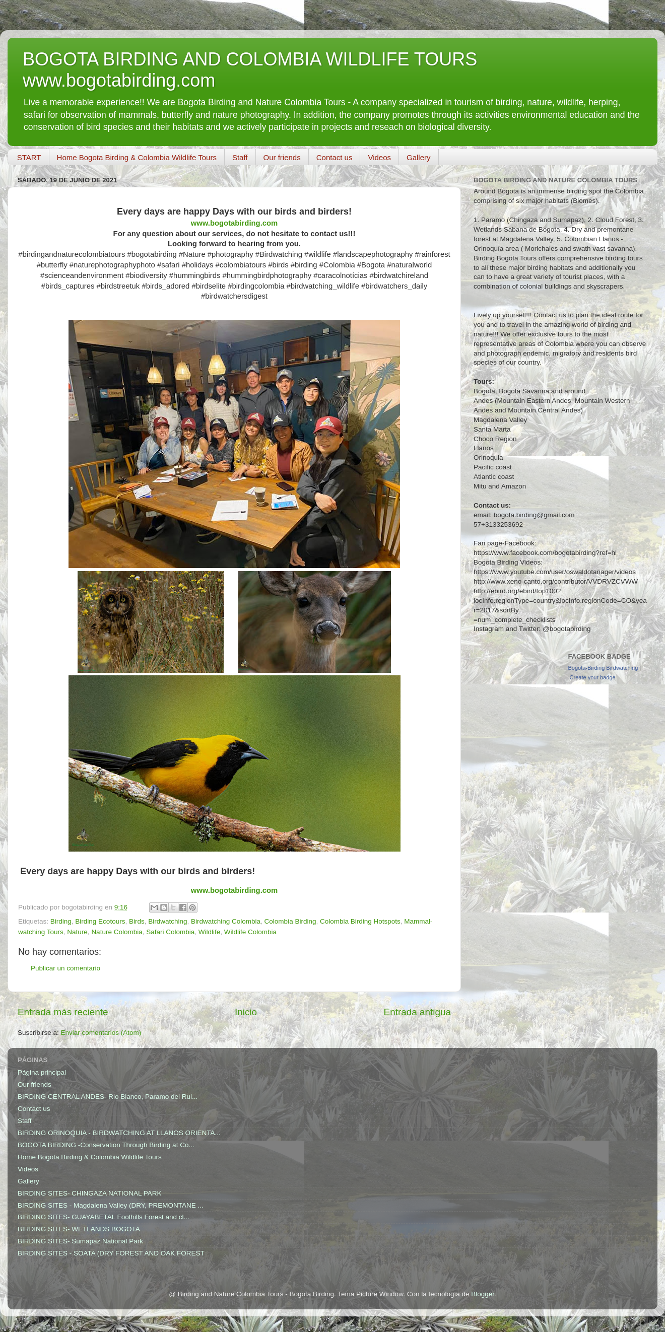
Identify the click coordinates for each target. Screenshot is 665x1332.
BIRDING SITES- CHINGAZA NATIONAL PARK (90, 1193)
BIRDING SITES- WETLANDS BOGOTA (79, 1229)
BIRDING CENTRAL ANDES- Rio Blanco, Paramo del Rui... (107, 1096)
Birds (137, 921)
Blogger (482, 1294)
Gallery (419, 157)
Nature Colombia (116, 932)
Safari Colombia (170, 932)
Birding (61, 921)
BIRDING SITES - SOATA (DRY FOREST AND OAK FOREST (111, 1253)
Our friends (282, 157)
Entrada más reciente (63, 1012)
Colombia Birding (290, 921)
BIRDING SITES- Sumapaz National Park (80, 1241)
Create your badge (593, 677)
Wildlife (209, 932)
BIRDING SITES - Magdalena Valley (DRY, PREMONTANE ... (111, 1205)
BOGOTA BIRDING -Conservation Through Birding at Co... (106, 1145)
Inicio (246, 1012)
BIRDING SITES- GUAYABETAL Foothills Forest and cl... (103, 1217)
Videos (379, 157)
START (29, 157)
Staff (240, 157)
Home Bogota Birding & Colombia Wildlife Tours (137, 157)
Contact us (334, 157)
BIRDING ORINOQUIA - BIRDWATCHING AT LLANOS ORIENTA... (119, 1133)
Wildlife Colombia (250, 932)
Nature (77, 932)
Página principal (42, 1072)
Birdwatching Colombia (225, 921)
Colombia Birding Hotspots (360, 921)
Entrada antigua (417, 1012)
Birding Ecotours (100, 921)
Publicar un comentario (65, 968)
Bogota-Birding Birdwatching (603, 668)
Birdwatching (167, 921)
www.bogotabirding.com (234, 223)
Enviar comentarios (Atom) (101, 1032)
